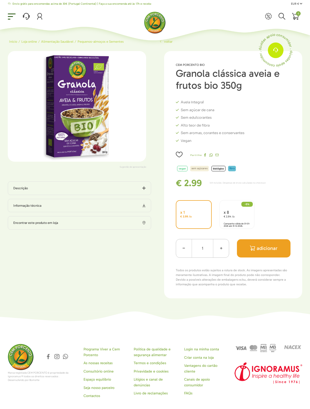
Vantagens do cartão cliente (200, 368)
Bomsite (34, 380)
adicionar (264, 248)
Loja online (29, 41)
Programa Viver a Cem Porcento (101, 352)
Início (13, 41)
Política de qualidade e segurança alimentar (152, 352)
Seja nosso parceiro (98, 388)
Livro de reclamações (151, 393)
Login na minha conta (201, 349)
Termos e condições (150, 363)
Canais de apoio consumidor (197, 382)
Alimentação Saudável (57, 41)
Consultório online (98, 371)
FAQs (188, 393)
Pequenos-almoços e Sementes (101, 41)
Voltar (165, 41)
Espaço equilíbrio (97, 379)
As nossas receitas (98, 363)
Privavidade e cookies (151, 371)
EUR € (296, 3)
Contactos (91, 396)
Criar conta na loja (199, 357)
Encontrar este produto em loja (35, 223)
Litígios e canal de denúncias (148, 382)
